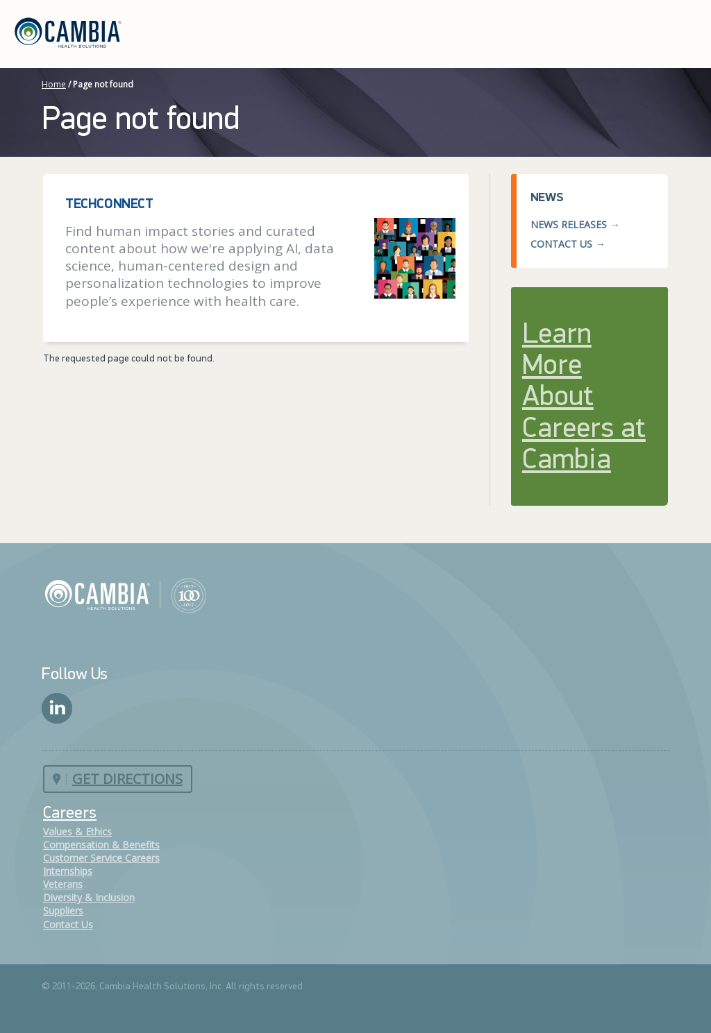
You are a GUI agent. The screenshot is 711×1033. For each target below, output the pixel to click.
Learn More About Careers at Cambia (584, 398)
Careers (70, 813)
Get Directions (127, 778)
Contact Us (561, 243)
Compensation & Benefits (101, 844)
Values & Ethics (77, 831)
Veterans (63, 884)
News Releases (568, 224)
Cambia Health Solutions (125, 594)
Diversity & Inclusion (89, 897)
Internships (67, 871)
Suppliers (63, 910)
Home (54, 84)
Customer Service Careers (101, 857)
